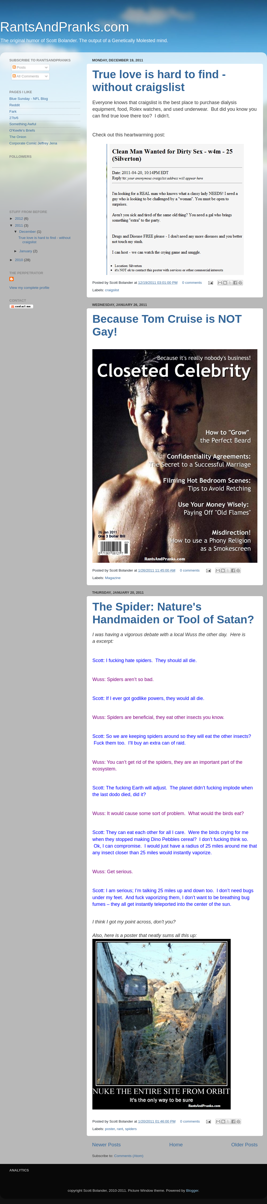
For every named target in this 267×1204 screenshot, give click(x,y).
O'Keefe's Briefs (22, 130)
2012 (19, 219)
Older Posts (244, 1144)
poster (110, 1129)
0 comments (192, 283)
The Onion (17, 137)
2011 (19, 225)
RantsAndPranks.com (64, 26)
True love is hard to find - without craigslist (159, 80)
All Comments (26, 76)
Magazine (113, 578)
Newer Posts (106, 1144)
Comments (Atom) (129, 1156)
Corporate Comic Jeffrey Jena (33, 143)
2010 (19, 260)
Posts (19, 67)
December (28, 232)
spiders (131, 1129)
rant (120, 1129)
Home (176, 1144)
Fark (13, 111)
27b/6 (13, 118)
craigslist (112, 290)
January (26, 251)
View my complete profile (29, 288)
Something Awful (22, 124)
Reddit (14, 105)
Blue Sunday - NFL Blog (28, 99)
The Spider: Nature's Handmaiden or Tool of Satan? (173, 613)
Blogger (192, 1191)
